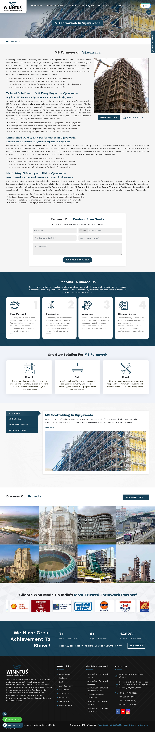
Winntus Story (65, 674)
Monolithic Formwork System (97, 702)
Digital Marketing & (121, 725)
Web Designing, (105, 725)
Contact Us (133, 5)
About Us (36, 5)
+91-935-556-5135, (127, 701)
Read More (50, 427)
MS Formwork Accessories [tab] (20, 424)
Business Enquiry (12, 725)
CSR (99, 5)
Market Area (64, 701)
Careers (108, 5)
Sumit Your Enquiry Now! (77, 260)
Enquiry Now (136, 646)
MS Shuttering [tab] (15, 419)
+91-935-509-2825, (127, 697)
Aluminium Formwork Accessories (97, 682)
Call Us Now (112, 646)
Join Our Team (66, 686)
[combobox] (83, 230)
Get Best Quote (109, 117)
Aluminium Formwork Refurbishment (97, 689)
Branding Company (140, 725)
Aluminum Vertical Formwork (96, 696)
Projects (90, 5)
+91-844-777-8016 (127, 704)
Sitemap (63, 697)
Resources (120, 5)
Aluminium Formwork (55, 5)
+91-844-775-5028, (128, 693)
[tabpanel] (95, 442)
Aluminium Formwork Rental (97, 675)
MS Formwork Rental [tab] (17, 430)
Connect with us (12, 719)
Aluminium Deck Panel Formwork (98, 709)
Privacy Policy (65, 705)
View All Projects (136, 497)
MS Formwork (76, 5)
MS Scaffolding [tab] (15, 413)
